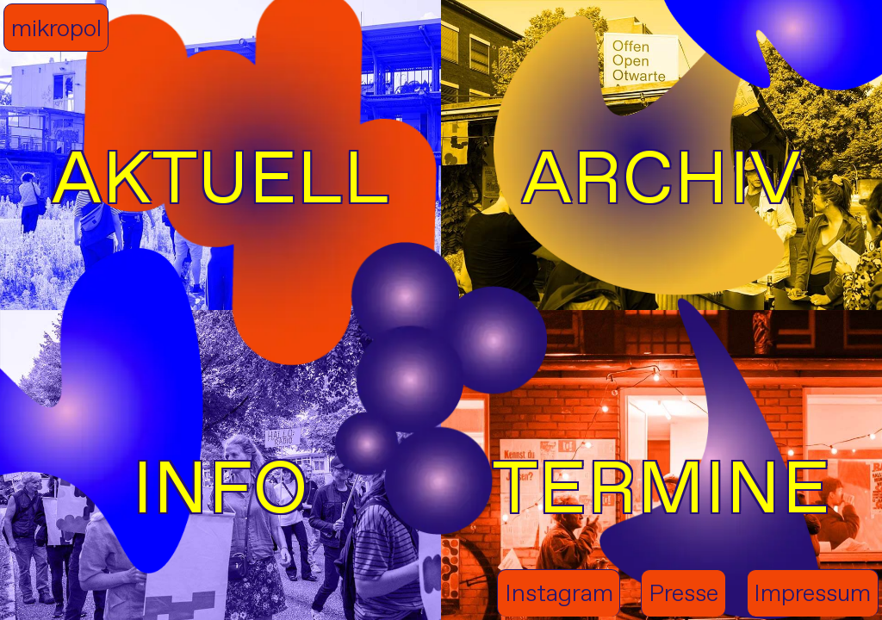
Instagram (559, 593)
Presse (683, 593)
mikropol (56, 28)
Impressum (812, 593)
